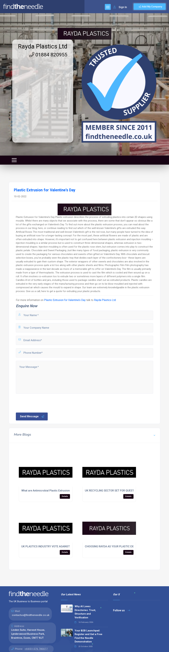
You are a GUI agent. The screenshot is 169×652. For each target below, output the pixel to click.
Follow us (121, 610)
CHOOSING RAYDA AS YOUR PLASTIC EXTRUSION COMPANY (121, 546)
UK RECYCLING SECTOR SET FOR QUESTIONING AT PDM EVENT (123, 490)
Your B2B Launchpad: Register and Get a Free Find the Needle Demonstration (88, 636)
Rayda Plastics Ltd (42, 46)
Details (65, 496)
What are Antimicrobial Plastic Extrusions (46, 490)
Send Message (32, 416)
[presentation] (40, 402)
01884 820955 (48, 55)
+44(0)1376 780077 (36, 648)
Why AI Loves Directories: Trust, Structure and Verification (85, 612)
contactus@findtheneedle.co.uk (30, 615)
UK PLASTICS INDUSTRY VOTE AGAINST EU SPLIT (51, 546)
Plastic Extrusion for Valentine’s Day (65, 300)
